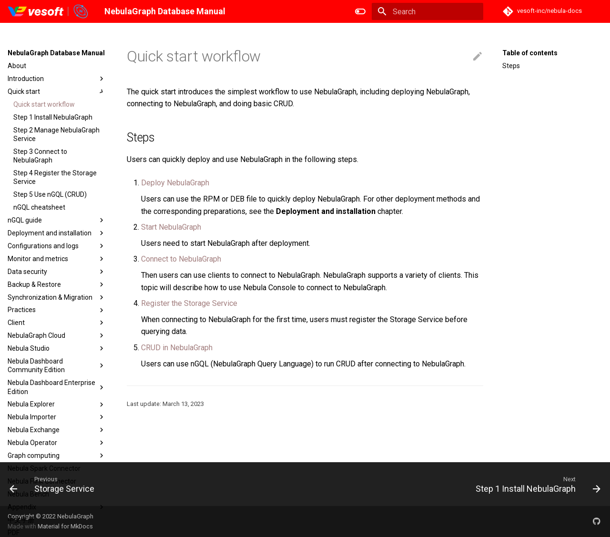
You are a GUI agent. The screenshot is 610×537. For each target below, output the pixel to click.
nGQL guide (57, 220)
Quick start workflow (44, 104)
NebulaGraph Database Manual (56, 53)
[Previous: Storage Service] (55, 484)
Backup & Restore (57, 284)
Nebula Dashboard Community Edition (57, 365)
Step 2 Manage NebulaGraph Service (56, 134)
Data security (57, 271)
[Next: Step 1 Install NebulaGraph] (535, 484)
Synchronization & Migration (57, 297)
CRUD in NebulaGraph (177, 347)
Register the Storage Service (189, 303)
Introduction (57, 78)
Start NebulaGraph (171, 227)
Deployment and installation (57, 233)
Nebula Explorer (57, 404)
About (17, 66)
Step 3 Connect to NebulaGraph (40, 156)
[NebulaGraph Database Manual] (48, 11)
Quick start (57, 91)
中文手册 (21, 520)
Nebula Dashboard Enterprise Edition (57, 387)
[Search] (427, 11)
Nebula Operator (57, 442)
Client (57, 322)
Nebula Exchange (57, 430)
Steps (511, 66)
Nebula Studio (57, 348)
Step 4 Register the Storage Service (55, 177)
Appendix (57, 507)
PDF (14, 533)
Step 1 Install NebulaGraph (52, 117)
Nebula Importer (57, 417)
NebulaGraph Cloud (57, 335)
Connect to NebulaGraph (181, 258)
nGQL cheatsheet (39, 207)
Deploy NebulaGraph (175, 182)
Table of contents (530, 53)
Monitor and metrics (57, 258)
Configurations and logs (57, 246)
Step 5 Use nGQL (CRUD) (50, 194)
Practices (57, 310)
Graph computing (57, 455)
